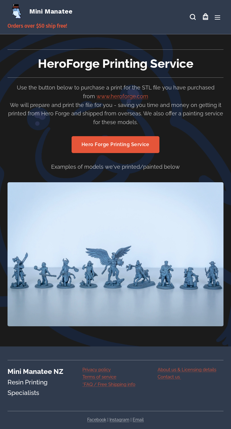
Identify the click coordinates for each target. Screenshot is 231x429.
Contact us (169, 377)
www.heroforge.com (122, 96)
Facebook (96, 419)
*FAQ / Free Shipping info (108, 384)
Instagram (119, 419)
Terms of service (99, 377)
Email (138, 419)
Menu (217, 17)
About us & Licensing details (187, 369)
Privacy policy (96, 369)
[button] (192, 17)
